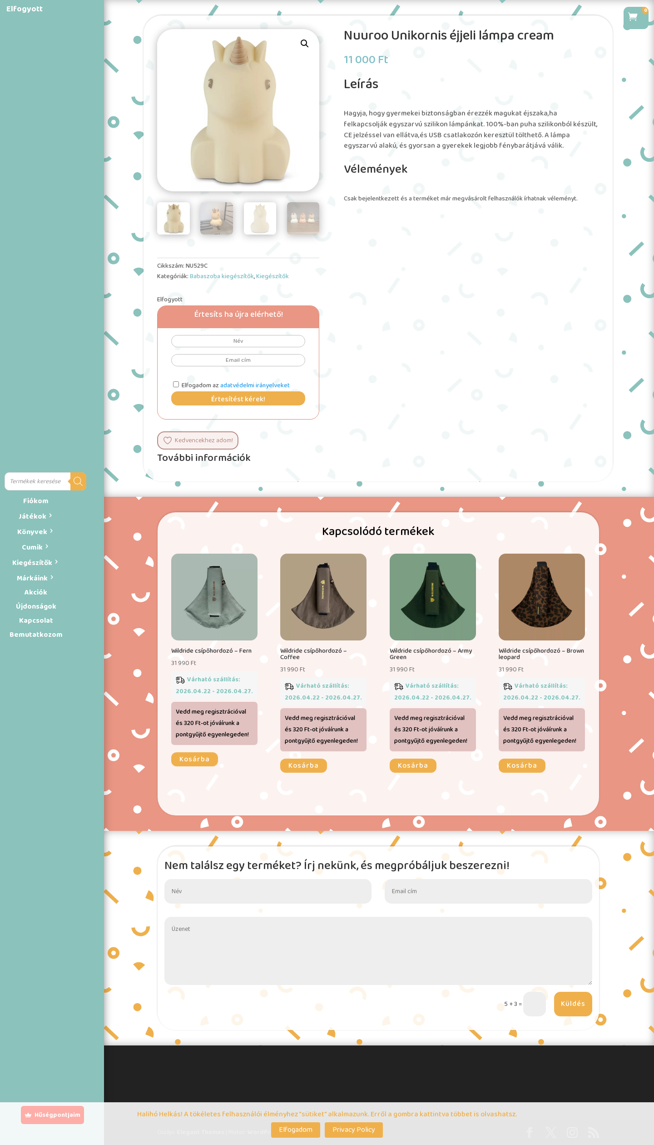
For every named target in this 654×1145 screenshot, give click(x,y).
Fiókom (36, 501)
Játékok (32, 516)
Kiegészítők (32, 563)
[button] (305, 43)
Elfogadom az (231, 385)
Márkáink (32, 578)
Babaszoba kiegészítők (222, 276)
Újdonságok (36, 606)
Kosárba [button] (194, 759)
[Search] (78, 481)
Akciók (36, 592)
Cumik (32, 547)
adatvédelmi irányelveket (255, 385)
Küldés (573, 1004)
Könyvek (32, 532)
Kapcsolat (36, 620)
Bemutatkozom (36, 634)
